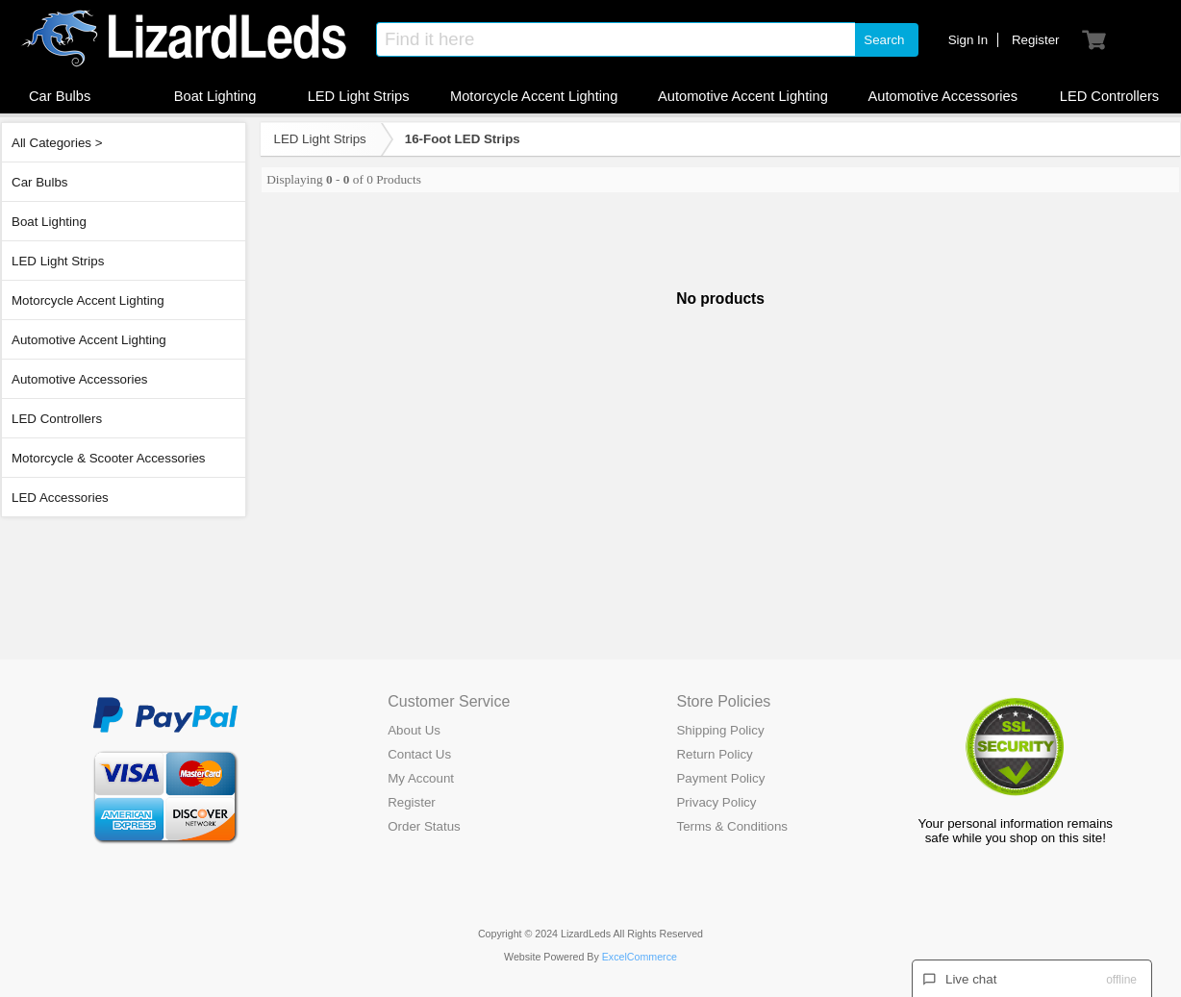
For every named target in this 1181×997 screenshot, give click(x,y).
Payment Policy (720, 778)
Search (884, 40)
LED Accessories (60, 497)
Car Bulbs (40, 182)
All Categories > (57, 143)
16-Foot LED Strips (462, 139)
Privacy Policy (716, 802)
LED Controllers (57, 418)
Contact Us (419, 754)
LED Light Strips (58, 261)
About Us (414, 730)
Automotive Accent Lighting (89, 340)
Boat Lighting (49, 221)
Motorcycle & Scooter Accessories (108, 458)
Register (412, 802)
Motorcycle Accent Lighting (88, 300)
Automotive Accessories (80, 379)
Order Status (424, 826)
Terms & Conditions (732, 826)
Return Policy (714, 754)
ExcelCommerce (639, 956)
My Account (421, 778)
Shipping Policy (720, 730)
